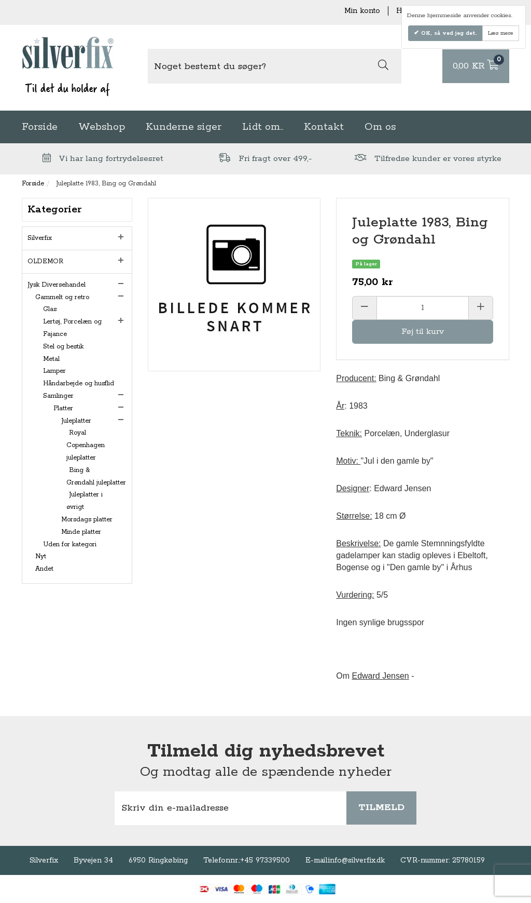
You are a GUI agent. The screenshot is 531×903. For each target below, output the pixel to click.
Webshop (101, 126)
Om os (380, 126)
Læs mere (500, 33)
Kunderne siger (183, 126)
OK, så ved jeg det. (448, 33)
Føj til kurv (422, 331)
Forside (40, 126)
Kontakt (324, 126)
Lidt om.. (262, 126)
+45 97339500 (265, 860)
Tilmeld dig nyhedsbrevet (265, 751)
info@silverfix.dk (356, 860)
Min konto (362, 11)
